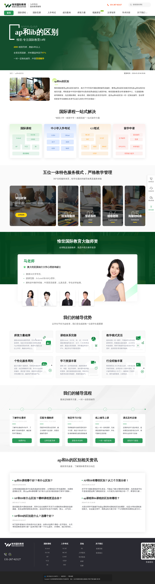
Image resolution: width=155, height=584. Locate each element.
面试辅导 (136, 135)
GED (53, 152)
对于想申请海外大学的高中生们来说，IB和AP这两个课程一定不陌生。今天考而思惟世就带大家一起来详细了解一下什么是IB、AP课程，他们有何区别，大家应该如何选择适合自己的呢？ (42, 526)
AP (16, 147)
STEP (95, 153)
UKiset (67, 136)
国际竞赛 (37, 12)
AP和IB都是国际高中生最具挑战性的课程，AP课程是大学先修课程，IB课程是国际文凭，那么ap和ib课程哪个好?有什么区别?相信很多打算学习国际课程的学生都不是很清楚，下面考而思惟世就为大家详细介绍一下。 (42, 490)
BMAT (104, 147)
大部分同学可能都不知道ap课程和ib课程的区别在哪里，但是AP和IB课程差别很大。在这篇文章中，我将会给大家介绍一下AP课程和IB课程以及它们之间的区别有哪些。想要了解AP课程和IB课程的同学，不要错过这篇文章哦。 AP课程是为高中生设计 (112, 508)
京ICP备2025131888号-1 (52, 576)
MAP (67, 152)
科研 (81, 561)
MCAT (87, 135)
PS (82, 548)
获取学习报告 (132, 441)
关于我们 (141, 12)
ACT (53, 144)
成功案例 (67, 12)
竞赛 (136, 141)
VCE (27, 147)
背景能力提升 (129, 153)
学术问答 (126, 12)
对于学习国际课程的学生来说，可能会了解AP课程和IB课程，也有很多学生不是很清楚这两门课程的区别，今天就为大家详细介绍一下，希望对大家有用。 (112, 490)
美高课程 (25, 153)
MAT (95, 147)
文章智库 (111, 12)
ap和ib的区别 (19, 73)
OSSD (33, 141)
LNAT (65, 557)
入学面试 (82, 553)
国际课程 (22, 12)
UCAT (102, 138)
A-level (18, 138)
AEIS (67, 144)
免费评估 (22, 441)
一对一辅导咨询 (105, 441)
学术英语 (82, 557)
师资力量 (82, 12)
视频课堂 (96, 12)
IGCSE (33, 135)
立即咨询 (21, 215)
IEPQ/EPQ (122, 147)
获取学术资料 (77, 441)
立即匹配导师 (49, 441)
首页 (9, 13)
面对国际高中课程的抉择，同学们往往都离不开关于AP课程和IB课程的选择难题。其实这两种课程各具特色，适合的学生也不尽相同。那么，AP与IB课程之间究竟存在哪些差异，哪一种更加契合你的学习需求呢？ (42, 508)
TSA (85, 147)
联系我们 (99, 553)
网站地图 (70, 576)
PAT (87, 141)
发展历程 (99, 549)
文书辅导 (122, 138)
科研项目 (136, 147)
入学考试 (52, 12)
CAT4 (53, 136)
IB (36, 147)
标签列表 (63, 576)
